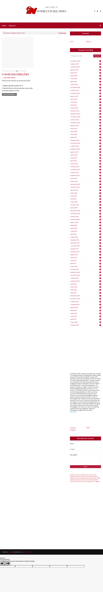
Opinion (77, 480)
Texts (92, 481)
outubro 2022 (86, 146)
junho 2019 (86, 193)
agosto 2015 (86, 307)
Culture (87, 475)
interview (79, 478)
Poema (92, 480)
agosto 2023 (86, 125)
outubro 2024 (86, 90)
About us (88, 41)
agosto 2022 (86, 152)
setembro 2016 (86, 281)
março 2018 (86, 237)
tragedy (97, 481)
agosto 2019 (86, 190)
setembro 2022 (86, 149)
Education (93, 475)
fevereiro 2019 (86, 205)
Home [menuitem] (4, 26)
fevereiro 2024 (86, 111)
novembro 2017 (86, 246)
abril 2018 (86, 234)
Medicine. (85, 478)
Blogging (10, 552)
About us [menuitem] (12, 26)
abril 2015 (86, 319)
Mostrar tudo (62, 33)
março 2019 (86, 202)
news (98, 478)
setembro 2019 (86, 187)
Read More (73, 412)
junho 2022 (86, 155)
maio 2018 (86, 231)
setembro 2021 (86, 175)
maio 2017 (86, 260)
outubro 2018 (86, 216)
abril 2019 (86, 199)
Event (86, 476)
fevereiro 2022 (86, 166)
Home (71, 41)
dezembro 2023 (86, 114)
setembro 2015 (86, 304)
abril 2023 (86, 137)
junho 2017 (86, 257)
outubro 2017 (86, 249)
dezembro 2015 (86, 295)
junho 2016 (86, 287)
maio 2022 (86, 158)
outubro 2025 (86, 64)
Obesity (72, 480)
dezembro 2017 (86, 243)
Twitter (88, 428)
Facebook (73, 428)
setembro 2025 (86, 67)
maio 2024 (86, 102)
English (72, 476)
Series (76, 481)
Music (95, 478)
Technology (87, 481)
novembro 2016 (86, 275)
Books (72, 475)
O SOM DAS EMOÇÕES (15, 74)
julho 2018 (86, 225)
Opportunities (84, 480)
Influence (73, 478)
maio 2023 (86, 134)
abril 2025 (86, 81)
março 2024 (86, 108)
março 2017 (86, 266)
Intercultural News (9, 77)
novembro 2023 (86, 117)
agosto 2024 (86, 96)
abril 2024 (86, 105)
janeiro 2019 (86, 207)
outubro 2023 (86, 119)
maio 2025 (86, 78)
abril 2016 (86, 293)
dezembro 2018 (86, 210)
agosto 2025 (86, 70)
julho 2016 (86, 284)
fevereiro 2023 (86, 140)
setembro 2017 (86, 251)
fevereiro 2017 (86, 269)
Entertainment (80, 476)
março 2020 (86, 181)
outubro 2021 (86, 172)
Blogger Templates (26, 552)
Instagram (73, 430)
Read (96, 480)
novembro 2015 (86, 298)
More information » (9, 94)
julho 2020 (86, 178)
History (95, 476)
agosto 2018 (86, 222)
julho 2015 (86, 310)
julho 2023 (86, 128)
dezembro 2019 (86, 184)
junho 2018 (86, 228)
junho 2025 (86, 75)
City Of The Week (79, 475)
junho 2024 (86, 99)
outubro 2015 (86, 301)
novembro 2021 (86, 169)
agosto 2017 (86, 254)
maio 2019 (86, 196)
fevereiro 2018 (86, 240)
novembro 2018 (86, 213)
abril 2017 (86, 263)
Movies (90, 478)
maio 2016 (86, 290)
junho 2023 (86, 131)
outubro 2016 (86, 278)
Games (91, 476)
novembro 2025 (86, 61)
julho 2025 (86, 73)
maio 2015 (86, 316)
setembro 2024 (86, 93)
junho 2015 (86, 313)
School (72, 481)
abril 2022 (86, 161)
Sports (81, 481)
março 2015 (86, 322)
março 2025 (86, 84)
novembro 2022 (86, 143)
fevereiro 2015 (86, 325)
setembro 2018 (86, 219)
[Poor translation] (7, 563)
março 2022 (86, 163)
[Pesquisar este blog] (81, 55)
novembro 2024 (86, 87)
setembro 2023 (86, 122)
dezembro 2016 (86, 272)
